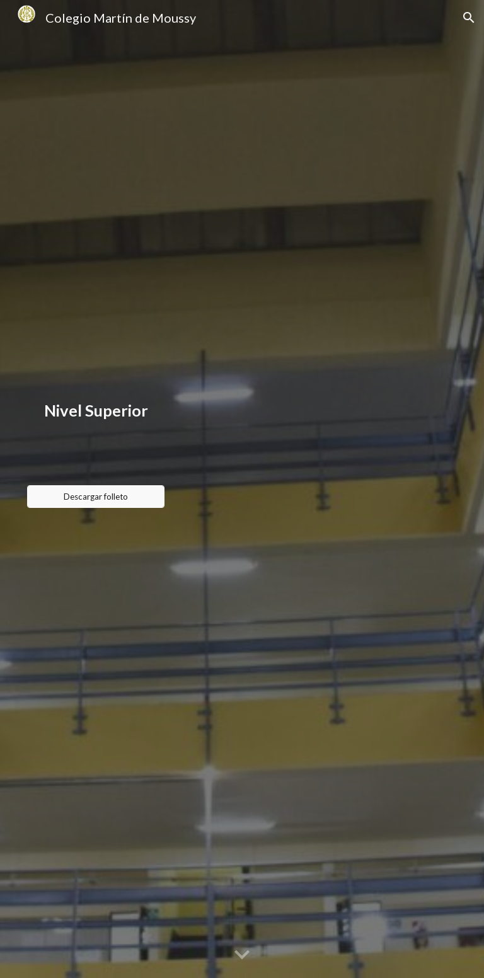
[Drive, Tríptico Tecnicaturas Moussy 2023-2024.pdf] (315, 489)
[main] (96, 410)
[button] (469, 18)
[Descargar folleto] (96, 496)
